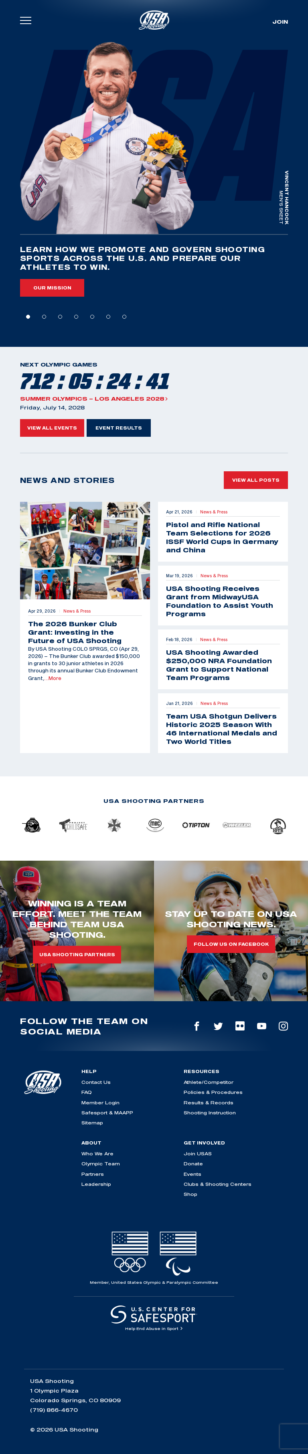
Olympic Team (100, 1163)
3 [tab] (60, 317)
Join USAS (198, 1153)
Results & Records (208, 1102)
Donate (193, 1163)
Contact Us (96, 1082)
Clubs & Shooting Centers (217, 1184)
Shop (190, 1194)
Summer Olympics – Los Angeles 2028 (94, 398)
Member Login (100, 1102)
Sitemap (92, 1122)
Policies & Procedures (213, 1092)
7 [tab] (124, 317)
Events (192, 1174)
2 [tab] (44, 317)
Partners (92, 1174)
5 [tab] (92, 317)
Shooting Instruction (210, 1112)
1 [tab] (28, 317)
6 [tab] (108, 317)
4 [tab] (76, 317)
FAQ (86, 1092)
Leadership (96, 1184)
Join (280, 21)
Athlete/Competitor (208, 1082)
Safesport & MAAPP (107, 1112)
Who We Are (97, 1153)
